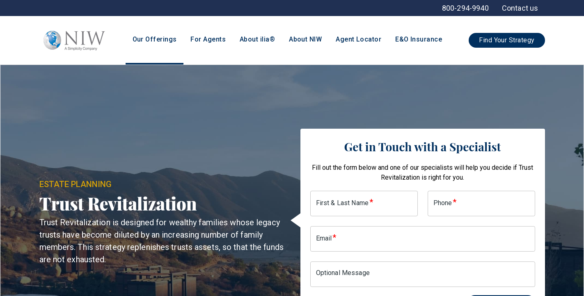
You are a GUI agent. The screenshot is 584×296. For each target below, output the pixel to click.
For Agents (208, 39)
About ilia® (257, 39)
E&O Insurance (418, 39)
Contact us (520, 8)
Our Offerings (155, 39)
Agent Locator (358, 39)
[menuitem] (520, 8)
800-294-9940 (465, 8)
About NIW (305, 39)
